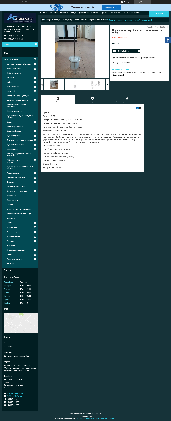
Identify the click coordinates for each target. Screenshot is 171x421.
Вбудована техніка (14, 68)
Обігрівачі (10, 241)
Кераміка (10, 182)
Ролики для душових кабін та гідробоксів (19, 155)
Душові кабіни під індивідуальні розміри (20, 117)
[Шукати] (35, 44)
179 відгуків (128, 2)
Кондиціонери (12, 232)
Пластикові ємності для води (19, 214)
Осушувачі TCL (12, 245)
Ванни (9, 122)
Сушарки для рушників (16, 250)
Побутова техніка (14, 73)
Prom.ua (98, 414)
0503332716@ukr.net (15, 396)
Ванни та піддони (14, 131)
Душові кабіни (12, 149)
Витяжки (10, 77)
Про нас (104, 12)
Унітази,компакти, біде (16, 177)
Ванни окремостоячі (15, 127)
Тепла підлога (12, 200)
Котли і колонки (13, 236)
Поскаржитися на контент (85, 418)
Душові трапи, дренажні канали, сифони (20, 167)
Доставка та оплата (88, 12)
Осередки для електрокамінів (19, 209)
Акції (73, 12)
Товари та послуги (53, 20)
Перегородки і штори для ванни (20, 140)
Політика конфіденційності (106, 418)
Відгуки (7, 270)
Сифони (10, 205)
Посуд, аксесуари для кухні (18, 96)
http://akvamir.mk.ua (15, 393)
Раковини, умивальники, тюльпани (17, 106)
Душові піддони (13, 136)
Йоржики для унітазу (98, 20)
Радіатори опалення (15, 259)
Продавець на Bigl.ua (86, 416)
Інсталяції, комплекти (16, 186)
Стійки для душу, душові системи (17, 161)
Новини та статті (131, 12)
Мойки (9, 254)
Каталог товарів (58, 12)
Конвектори (11, 196)
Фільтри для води (14, 111)
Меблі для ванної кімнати (17, 100)
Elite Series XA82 (13, 87)
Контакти (115, 12)
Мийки (9, 82)
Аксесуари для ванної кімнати (74, 20)
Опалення (10, 263)
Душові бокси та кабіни (16, 145)
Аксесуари (11, 218)
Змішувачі (11, 91)
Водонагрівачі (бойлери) (17, 191)
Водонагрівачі (12, 227)
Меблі (9, 223)
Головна (43, 12)
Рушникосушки (13, 173)
